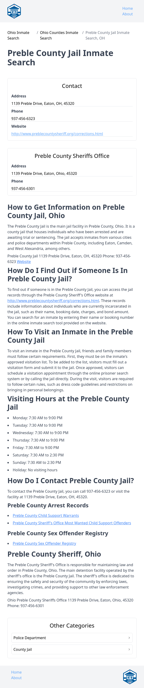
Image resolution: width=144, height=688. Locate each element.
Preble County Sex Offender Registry (44, 543)
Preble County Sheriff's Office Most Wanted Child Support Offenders (72, 522)
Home (127, 8)
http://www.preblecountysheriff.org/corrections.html (57, 133)
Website (24, 261)
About (127, 14)
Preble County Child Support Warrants (46, 515)
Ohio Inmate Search (18, 35)
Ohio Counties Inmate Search (59, 35)
